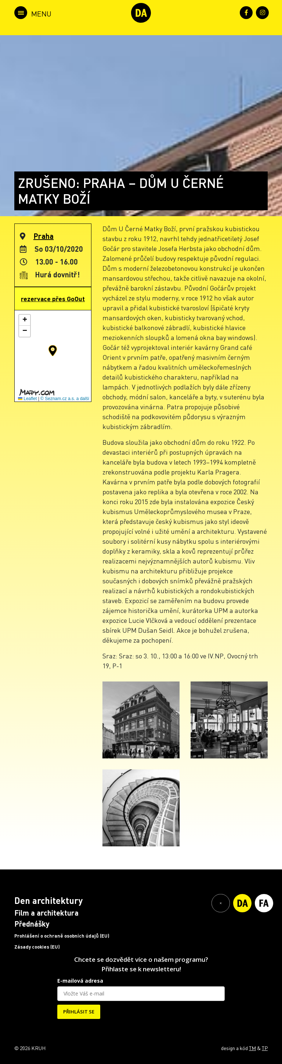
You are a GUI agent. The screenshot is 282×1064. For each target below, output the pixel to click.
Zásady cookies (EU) (37, 947)
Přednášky (32, 923)
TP (265, 1048)
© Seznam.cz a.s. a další (64, 398)
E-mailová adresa (80, 980)
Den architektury (48, 900)
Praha (43, 236)
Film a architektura (46, 912)
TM (252, 1048)
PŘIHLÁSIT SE (78, 1011)
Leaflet (27, 398)
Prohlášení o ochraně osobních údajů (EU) (61, 936)
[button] (53, 350)
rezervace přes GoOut (53, 299)
